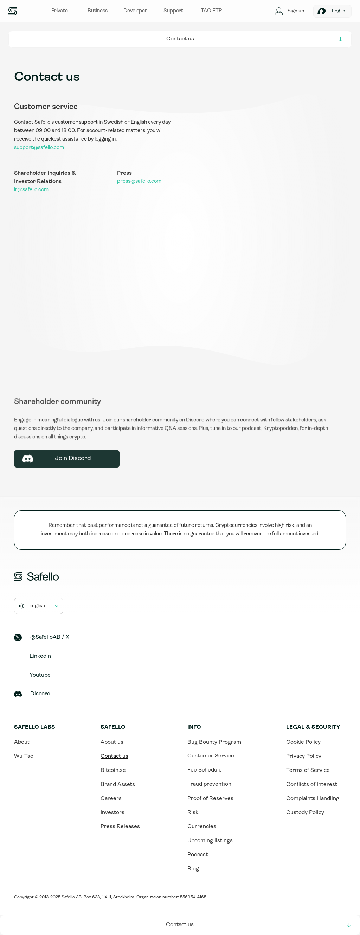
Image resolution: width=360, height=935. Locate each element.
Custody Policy (305, 812)
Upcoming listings (210, 841)
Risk (192, 812)
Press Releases (120, 827)
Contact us (114, 756)
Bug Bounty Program (214, 742)
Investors (112, 812)
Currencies (201, 827)
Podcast (197, 855)
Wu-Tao (23, 756)
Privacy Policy (303, 756)
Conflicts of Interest (311, 784)
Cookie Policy (303, 742)
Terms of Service (308, 770)
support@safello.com (39, 147)
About (22, 742)
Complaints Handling (312, 798)
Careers (111, 798)
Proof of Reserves (210, 798)
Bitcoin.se (113, 770)
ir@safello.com (31, 190)
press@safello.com (139, 181)
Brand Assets (118, 784)
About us (112, 742)
